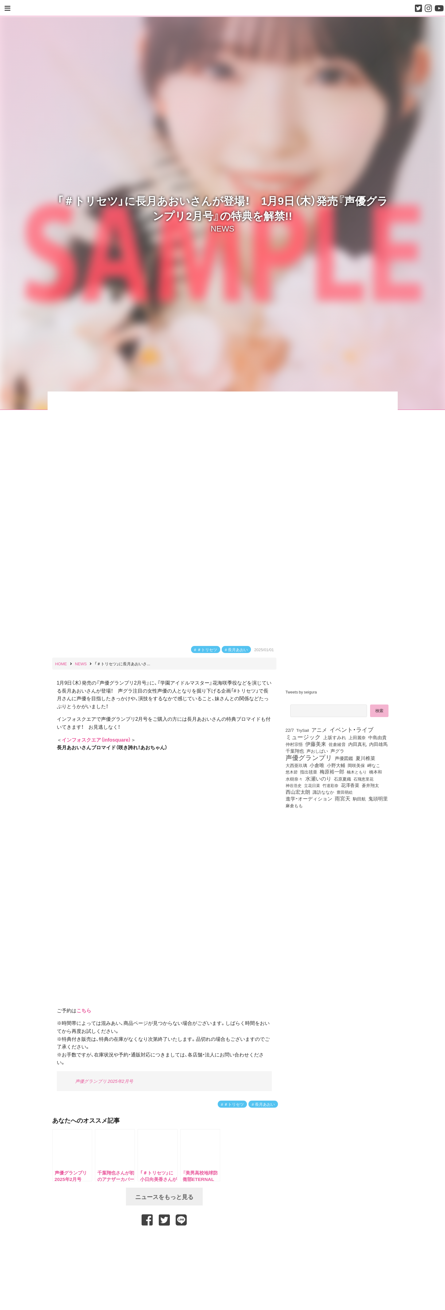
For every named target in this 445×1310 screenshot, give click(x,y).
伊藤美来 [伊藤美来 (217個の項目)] (315, 744)
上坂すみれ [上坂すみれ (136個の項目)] (334, 737)
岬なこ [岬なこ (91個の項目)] (373, 765)
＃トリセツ (207, 649)
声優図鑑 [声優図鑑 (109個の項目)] (344, 758)
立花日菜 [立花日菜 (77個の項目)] (312, 785)
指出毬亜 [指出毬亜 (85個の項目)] (308, 772)
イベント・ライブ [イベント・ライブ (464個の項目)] (351, 729)
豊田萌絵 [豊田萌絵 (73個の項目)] (345, 792)
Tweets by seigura (301, 692)
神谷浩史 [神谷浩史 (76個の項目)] (294, 785)
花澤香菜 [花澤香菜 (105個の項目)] (350, 785)
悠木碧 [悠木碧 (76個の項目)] (292, 772)
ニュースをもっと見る (164, 1196)
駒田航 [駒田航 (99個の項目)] (359, 799)
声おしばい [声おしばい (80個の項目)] (317, 751)
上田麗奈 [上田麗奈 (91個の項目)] (357, 737)
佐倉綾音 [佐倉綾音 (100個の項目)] (337, 744)
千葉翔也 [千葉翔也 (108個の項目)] (295, 751)
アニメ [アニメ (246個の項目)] (319, 730)
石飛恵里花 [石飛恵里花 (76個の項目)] (363, 779)
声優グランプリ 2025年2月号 (104, 1081)
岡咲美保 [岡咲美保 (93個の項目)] (356, 765)
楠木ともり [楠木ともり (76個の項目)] (357, 772)
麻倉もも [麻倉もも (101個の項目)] (294, 805)
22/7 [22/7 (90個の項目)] (290, 730)
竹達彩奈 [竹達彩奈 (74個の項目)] (330, 785)
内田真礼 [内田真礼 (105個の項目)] (357, 744)
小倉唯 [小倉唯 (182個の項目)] (317, 765)
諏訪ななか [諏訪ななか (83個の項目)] (323, 792)
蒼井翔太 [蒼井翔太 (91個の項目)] (370, 785)
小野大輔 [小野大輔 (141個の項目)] (336, 765)
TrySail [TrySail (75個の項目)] (302, 730)
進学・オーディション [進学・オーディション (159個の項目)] (309, 799)
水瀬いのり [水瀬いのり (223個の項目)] (318, 778)
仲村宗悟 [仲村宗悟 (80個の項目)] (294, 744)
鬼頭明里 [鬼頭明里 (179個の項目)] (378, 798)
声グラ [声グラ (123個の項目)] (337, 751)
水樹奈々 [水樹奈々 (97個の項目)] (294, 779)
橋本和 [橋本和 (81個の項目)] (375, 772)
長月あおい (238, 649)
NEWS (222, 228)
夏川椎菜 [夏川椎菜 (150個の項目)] (365, 758)
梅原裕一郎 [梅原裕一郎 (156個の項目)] (332, 772)
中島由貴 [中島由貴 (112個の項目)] (377, 737)
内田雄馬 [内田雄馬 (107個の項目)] (378, 744)
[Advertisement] (164, 1241)
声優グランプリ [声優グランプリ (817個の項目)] (309, 757)
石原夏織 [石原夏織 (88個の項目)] (342, 779)
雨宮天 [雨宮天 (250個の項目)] (342, 798)
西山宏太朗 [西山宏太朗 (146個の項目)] (298, 792)
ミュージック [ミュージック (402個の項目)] (303, 737)
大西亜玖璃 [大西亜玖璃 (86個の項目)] (296, 765)
